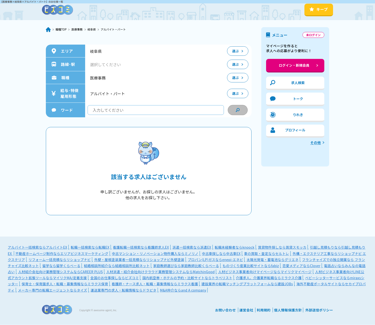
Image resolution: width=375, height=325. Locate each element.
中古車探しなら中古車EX (221, 253)
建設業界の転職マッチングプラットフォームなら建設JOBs (247, 284)
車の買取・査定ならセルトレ (266, 253)
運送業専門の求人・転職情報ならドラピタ (123, 290)
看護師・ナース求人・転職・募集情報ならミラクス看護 (155, 284)
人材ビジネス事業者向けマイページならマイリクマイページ (265, 272)
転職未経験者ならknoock (234, 247)
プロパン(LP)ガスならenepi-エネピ (215, 259)
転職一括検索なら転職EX (90, 247)
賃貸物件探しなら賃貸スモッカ (282, 247)
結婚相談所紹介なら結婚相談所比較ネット (117, 265)
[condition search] (238, 110)
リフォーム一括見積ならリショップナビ (59, 259)
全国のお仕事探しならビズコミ (114, 278)
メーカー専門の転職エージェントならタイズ (52, 290)
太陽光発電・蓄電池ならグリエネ (273, 259)
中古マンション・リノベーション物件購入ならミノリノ (155, 253)
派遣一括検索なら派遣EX (191, 247)
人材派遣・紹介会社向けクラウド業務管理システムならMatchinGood (160, 272)
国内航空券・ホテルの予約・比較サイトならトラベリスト (187, 278)
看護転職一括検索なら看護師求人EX (141, 247)
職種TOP (62, 29)
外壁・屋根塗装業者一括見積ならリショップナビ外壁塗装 (139, 259)
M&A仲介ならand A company (183, 290)
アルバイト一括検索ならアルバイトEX (37, 247)
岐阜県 (97, 29)
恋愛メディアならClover (301, 265)
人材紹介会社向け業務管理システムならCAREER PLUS (60, 272)
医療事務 (80, 29)
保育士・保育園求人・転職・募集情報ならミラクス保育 (65, 284)
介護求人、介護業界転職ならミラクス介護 (269, 278)
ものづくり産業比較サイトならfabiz (250, 265)
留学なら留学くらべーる (61, 265)
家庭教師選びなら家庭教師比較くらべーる (186, 265)
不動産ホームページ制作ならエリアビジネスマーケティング (61, 253)
